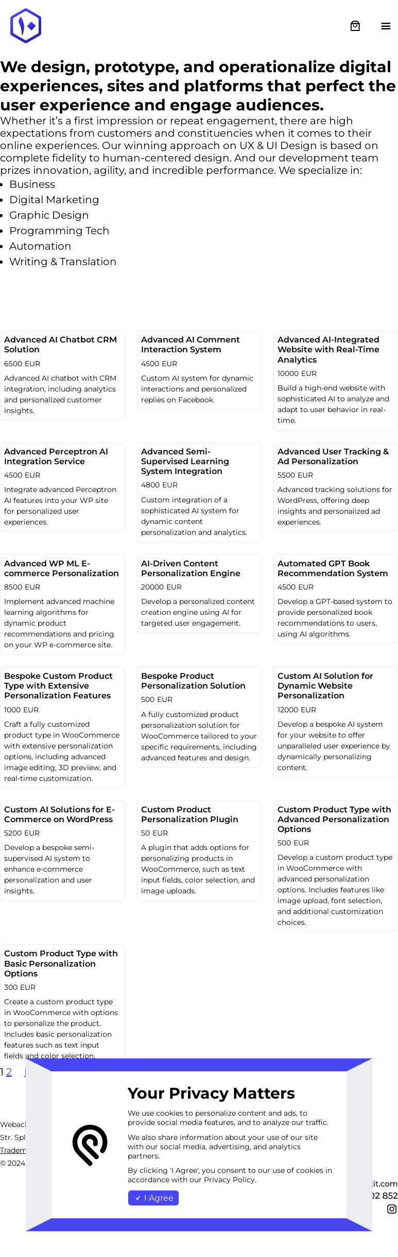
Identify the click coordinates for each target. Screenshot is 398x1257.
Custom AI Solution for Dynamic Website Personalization (325, 685)
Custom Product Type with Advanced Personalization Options (334, 819)
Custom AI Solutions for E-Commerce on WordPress (59, 814)
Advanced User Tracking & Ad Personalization (333, 456)
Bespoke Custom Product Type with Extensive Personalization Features (58, 685)
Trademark (19, 1150)
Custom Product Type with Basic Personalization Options (61, 963)
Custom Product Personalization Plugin (189, 814)
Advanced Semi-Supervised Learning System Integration (185, 461)
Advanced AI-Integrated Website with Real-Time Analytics (328, 349)
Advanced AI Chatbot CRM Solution (60, 344)
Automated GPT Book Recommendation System (333, 568)
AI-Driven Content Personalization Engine (190, 568)
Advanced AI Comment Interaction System (190, 344)
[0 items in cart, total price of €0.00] (355, 26)
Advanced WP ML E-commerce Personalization (61, 568)
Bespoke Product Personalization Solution (193, 681)
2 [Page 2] (9, 1072)
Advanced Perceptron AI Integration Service (56, 456)
